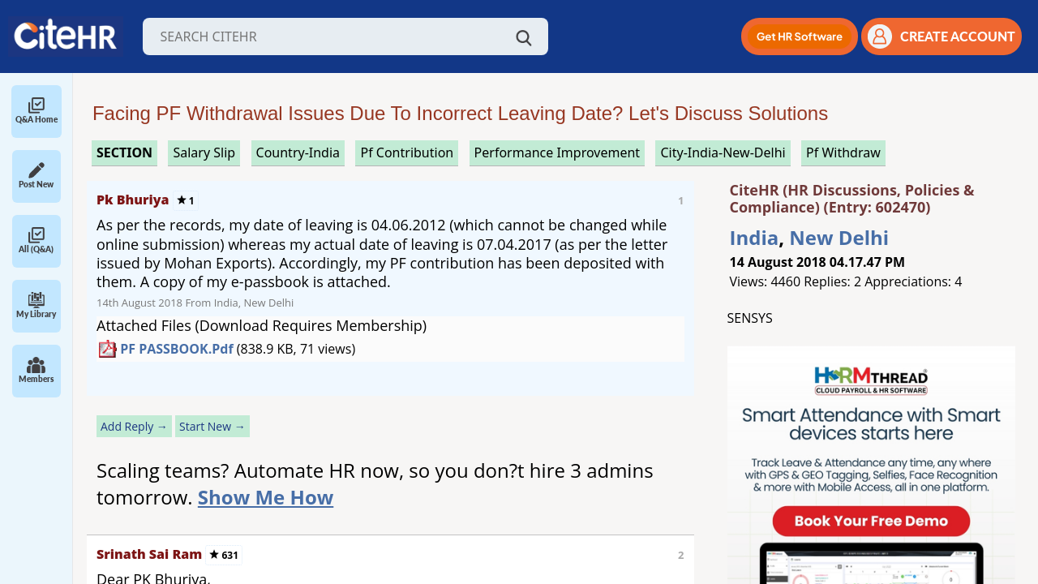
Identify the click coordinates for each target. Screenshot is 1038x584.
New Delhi (839, 237)
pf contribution (406, 152)
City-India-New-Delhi (722, 152)
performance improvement (557, 152)
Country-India (298, 152)
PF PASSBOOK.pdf (176, 349)
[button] (799, 36)
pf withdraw (843, 152)
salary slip (204, 152)
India (754, 237)
